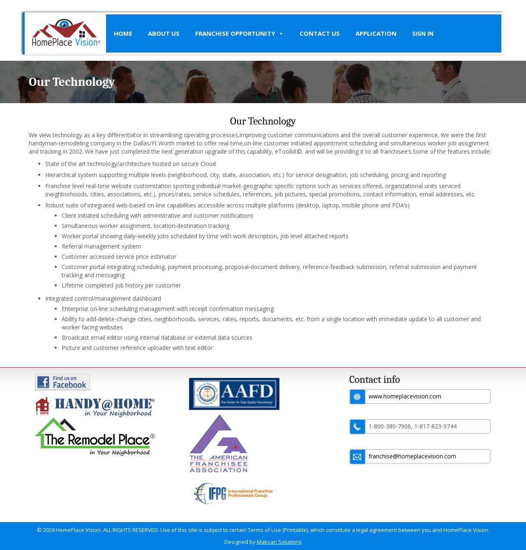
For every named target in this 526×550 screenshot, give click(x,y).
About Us (164, 33)
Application (376, 33)
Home (123, 33)
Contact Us (320, 33)
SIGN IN (423, 33)
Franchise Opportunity (239, 33)
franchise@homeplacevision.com (412, 456)
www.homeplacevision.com (405, 396)
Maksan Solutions (279, 541)
